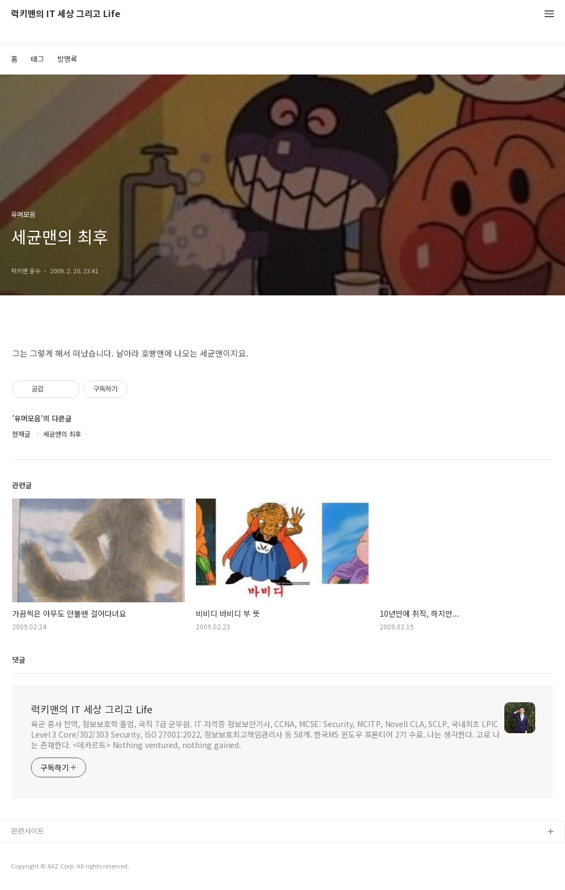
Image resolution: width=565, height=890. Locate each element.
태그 (37, 59)
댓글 (18, 659)
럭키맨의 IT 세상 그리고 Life (65, 14)
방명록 (67, 59)
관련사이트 (27, 830)
